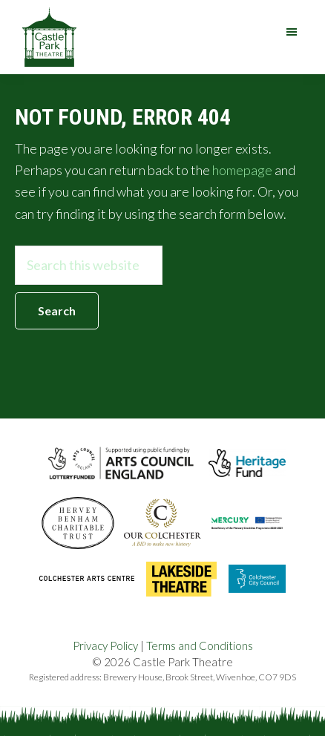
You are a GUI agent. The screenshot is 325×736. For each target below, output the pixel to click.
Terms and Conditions (199, 645)
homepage (242, 170)
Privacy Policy (105, 645)
